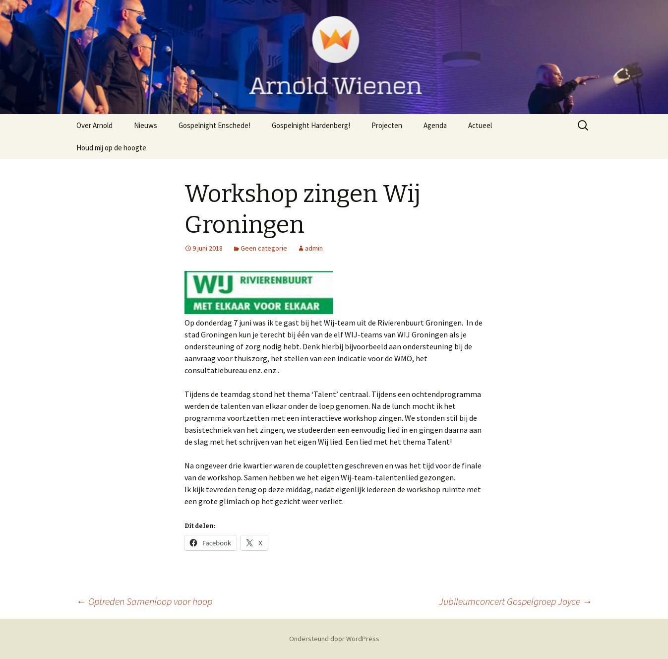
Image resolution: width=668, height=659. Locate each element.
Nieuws (145, 125)
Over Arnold (94, 125)
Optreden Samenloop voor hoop (144, 601)
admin (314, 248)
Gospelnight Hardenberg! (311, 125)
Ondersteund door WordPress (334, 638)
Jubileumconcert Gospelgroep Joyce (515, 601)
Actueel (480, 125)
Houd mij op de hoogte (111, 147)
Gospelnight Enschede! (214, 125)
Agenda (435, 125)
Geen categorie (264, 248)
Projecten (386, 125)
